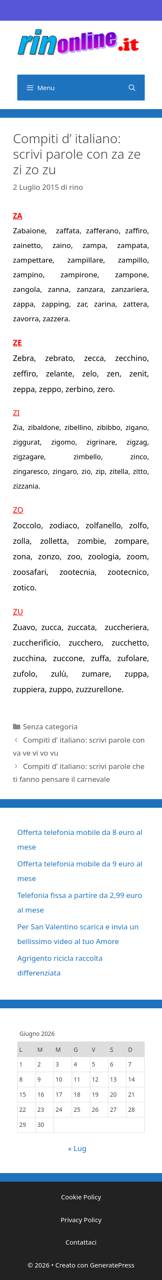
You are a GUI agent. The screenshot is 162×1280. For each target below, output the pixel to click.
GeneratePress (112, 1265)
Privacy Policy (81, 1219)
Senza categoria (50, 726)
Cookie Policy (81, 1196)
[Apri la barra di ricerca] (132, 87)
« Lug (77, 1148)
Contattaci (81, 1242)
